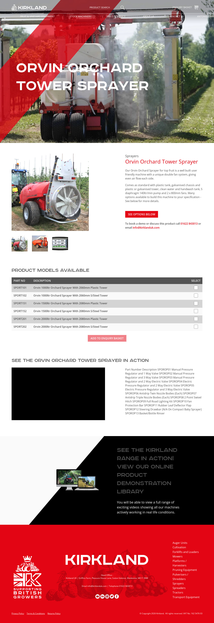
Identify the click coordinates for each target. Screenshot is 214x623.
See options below (141, 214)
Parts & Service (116, 16)
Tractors (178, 592)
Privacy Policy (18, 613)
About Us (148, 16)
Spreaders (179, 588)
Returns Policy (54, 613)
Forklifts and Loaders (186, 552)
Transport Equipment (186, 597)
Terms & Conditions (36, 613)
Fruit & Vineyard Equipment (37, 16)
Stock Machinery (80, 16)
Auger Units (180, 543)
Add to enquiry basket (107, 338)
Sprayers (132, 156)
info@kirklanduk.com (146, 227)
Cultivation (179, 547)
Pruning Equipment (185, 570)
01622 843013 (189, 223)
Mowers (178, 556)
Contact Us (176, 16)
